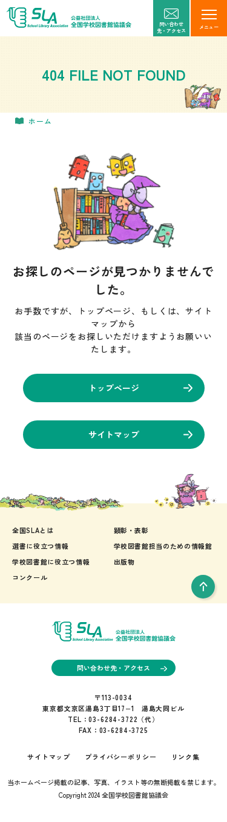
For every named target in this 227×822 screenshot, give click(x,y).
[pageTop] (203, 586)
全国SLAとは (33, 530)
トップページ (140, 388)
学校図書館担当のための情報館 (163, 546)
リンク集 (185, 756)
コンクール (29, 577)
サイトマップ (140, 434)
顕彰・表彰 (131, 530)
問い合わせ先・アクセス (122, 667)
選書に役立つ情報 (40, 546)
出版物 (124, 561)
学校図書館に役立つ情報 (51, 561)
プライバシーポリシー (120, 756)
